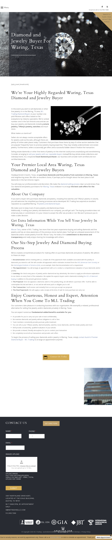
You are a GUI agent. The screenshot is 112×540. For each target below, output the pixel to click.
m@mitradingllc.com (15, 510)
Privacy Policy (85, 532)
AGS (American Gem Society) (87, 262)
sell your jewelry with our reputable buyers (45, 154)
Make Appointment (104, 537)
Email (9, 443)
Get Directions (51, 423)
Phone (32, 431)
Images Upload (12, 454)
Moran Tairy (16, 229)
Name (9, 431)
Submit (13, 488)
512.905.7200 (11, 513)
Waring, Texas (48, 187)
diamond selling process (70, 184)
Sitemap (63, 532)
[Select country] (31, 436)
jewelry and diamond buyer (49, 204)
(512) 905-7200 (55, 537)
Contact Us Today (58, 356)
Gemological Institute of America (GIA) (27, 265)
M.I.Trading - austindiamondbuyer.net (46, 532)
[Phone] (37, 436)
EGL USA (43, 522)
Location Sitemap (74, 532)
